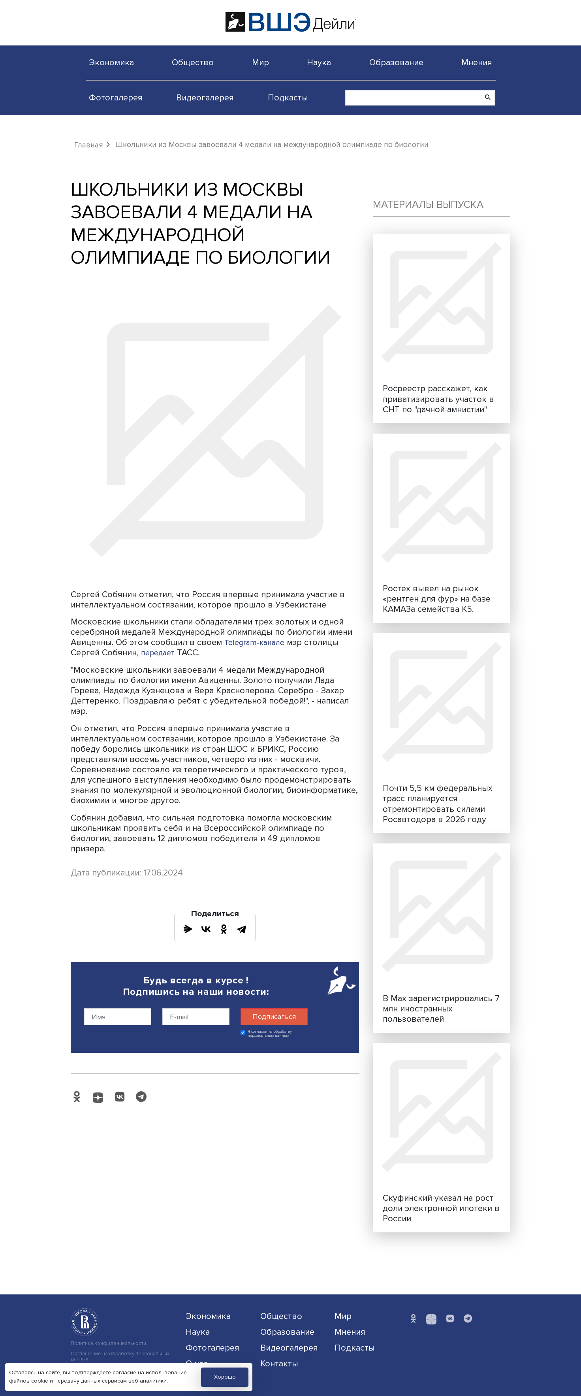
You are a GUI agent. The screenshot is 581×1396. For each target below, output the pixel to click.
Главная (88, 145)
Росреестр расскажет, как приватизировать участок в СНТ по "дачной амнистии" (438, 398)
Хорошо (225, 1376)
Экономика (111, 62)
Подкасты (288, 97)
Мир (260, 62)
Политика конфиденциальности (108, 1343)
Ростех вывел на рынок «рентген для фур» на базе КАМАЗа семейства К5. (437, 598)
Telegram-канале (257, 642)
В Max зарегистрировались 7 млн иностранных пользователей (441, 1008)
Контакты (279, 1363)
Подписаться (274, 1016)
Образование (396, 62)
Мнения (476, 62)
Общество (193, 62)
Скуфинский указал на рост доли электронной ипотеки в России (441, 1208)
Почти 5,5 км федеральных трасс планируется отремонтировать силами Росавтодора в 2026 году (438, 803)
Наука (319, 62)
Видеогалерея (205, 97)
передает (160, 652)
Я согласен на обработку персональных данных (270, 1034)
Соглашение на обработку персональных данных (120, 1356)
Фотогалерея (116, 97)
